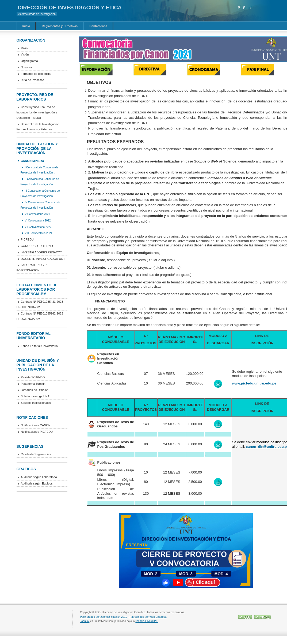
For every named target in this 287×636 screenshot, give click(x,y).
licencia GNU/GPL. (146, 621)
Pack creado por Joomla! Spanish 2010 (103, 616)
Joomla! (84, 621)
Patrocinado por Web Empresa (147, 616)
